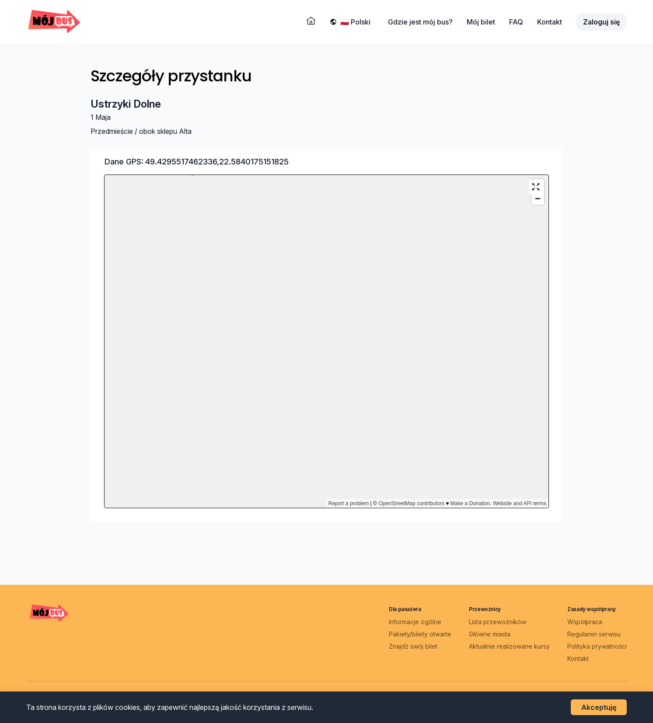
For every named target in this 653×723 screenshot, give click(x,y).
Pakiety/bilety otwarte (420, 634)
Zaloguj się (601, 21)
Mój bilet (481, 21)
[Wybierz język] (357, 22)
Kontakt (549, 21)
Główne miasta (489, 634)
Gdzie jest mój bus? (420, 21)
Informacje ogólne (415, 621)
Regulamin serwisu (594, 634)
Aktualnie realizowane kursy (509, 646)
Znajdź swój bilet (413, 646)
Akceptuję (598, 707)
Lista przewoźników (497, 621)
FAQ (516, 21)
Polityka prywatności (597, 646)
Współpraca (584, 621)
